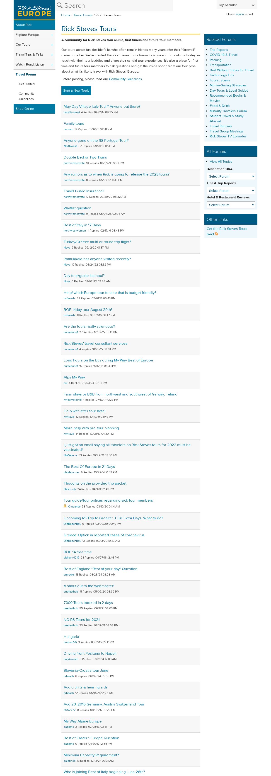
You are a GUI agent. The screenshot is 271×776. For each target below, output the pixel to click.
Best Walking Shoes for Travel (232, 70)
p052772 (70, 710)
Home (65, 15)
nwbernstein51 (73, 400)
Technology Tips (222, 75)
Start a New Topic (76, 90)
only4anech (71, 659)
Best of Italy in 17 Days (82, 225)
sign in (240, 14)
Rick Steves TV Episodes (228, 136)
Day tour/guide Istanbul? (84, 275)
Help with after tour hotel (85, 411)
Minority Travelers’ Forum (228, 111)
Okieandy (70, 489)
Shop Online (25, 109)
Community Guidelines (26, 96)
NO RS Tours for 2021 (82, 619)
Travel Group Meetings (226, 131)
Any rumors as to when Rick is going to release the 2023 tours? (116, 174)
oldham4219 (71, 557)
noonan (68, 129)
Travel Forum (83, 15)
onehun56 (70, 642)
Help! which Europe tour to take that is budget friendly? (110, 292)
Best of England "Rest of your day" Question (100, 568)
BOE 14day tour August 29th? (88, 309)
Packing (216, 60)
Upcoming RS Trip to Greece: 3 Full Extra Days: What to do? (113, 518)
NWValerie (70, 455)
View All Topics (221, 161)
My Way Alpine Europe (83, 721)
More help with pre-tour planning (91, 428)
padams (69, 727)
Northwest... (71, 146)
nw (66, 383)
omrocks (69, 574)
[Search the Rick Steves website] (114, 5)
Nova (67, 247)
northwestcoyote (74, 163)
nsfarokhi (69, 298)
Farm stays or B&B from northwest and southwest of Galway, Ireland (120, 394)
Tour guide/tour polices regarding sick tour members (108, 500)
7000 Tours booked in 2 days (88, 602)
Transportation (220, 65)
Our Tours (23, 44)
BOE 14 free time (78, 552)
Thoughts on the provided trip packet (95, 483)
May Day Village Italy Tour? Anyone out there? (102, 106)
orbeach (69, 676)
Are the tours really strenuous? (89, 326)
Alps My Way (74, 377)
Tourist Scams (220, 80)
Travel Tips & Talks (30, 54)
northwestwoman (75, 230)
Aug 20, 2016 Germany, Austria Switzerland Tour (104, 704)
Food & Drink (220, 106)
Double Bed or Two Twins (85, 157)
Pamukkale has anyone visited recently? (97, 258)
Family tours (74, 123)
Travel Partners (221, 126)
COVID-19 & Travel (223, 55)
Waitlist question (77, 208)
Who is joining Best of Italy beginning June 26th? (104, 771)
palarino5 (70, 761)
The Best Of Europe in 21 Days (89, 466)
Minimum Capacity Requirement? (91, 755)
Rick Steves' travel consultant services (95, 343)
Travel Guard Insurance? (84, 191)
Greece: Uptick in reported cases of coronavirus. (104, 535)
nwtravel (69, 417)
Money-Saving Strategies (228, 85)
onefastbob (71, 591)
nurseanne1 (71, 332)
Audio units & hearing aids (86, 687)
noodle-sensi (72, 112)
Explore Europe (27, 35)
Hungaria (71, 636)
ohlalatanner (72, 472)
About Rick (24, 25)
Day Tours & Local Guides (229, 90)
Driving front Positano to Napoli (90, 653)
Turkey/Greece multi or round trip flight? (97, 241)
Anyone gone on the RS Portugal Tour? (96, 140)
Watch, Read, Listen (30, 64)
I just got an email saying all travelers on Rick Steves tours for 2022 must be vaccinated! (127, 447)
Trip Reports (219, 50)
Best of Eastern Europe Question (91, 738)
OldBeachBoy (72, 524)
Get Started (27, 84)
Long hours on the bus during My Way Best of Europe (108, 360)
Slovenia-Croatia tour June (86, 670)
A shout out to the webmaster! (89, 585)
